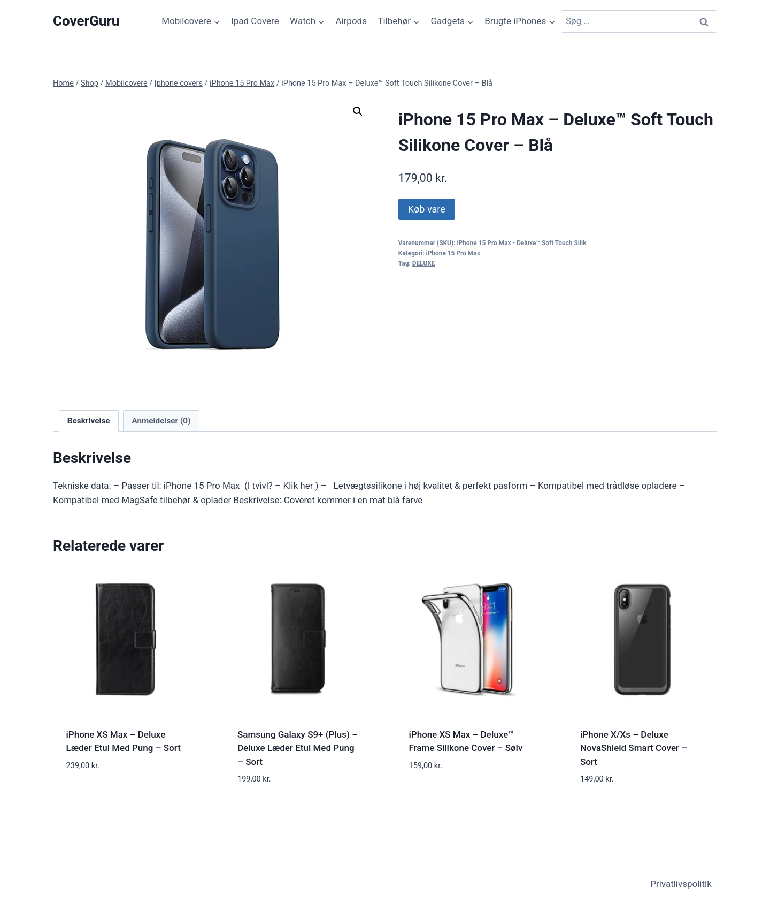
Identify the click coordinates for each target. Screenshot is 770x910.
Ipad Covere (255, 21)
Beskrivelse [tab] (88, 421)
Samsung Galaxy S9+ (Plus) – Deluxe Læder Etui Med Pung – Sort (297, 748)
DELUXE (423, 263)
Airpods (351, 21)
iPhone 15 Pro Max (453, 253)
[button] (357, 111)
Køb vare (426, 209)
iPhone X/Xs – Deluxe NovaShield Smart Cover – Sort (633, 748)
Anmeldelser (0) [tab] (161, 421)
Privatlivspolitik (681, 883)
